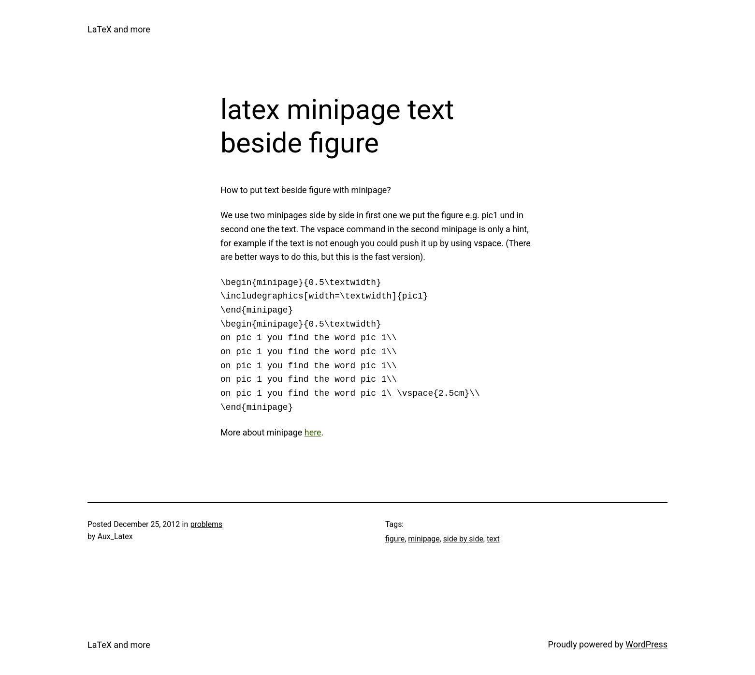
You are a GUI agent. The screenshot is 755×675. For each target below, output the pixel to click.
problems (206, 524)
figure (395, 538)
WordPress (646, 644)
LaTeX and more (118, 29)
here (313, 432)
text (493, 538)
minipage (423, 538)
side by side (463, 538)
